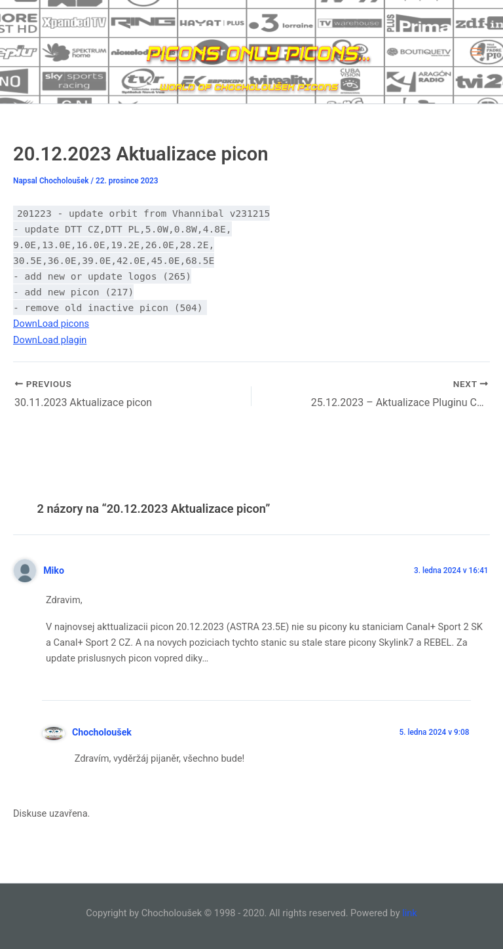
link (409, 913)
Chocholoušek (102, 732)
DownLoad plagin (49, 340)
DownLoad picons (51, 323)
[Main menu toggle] (476, 51)
